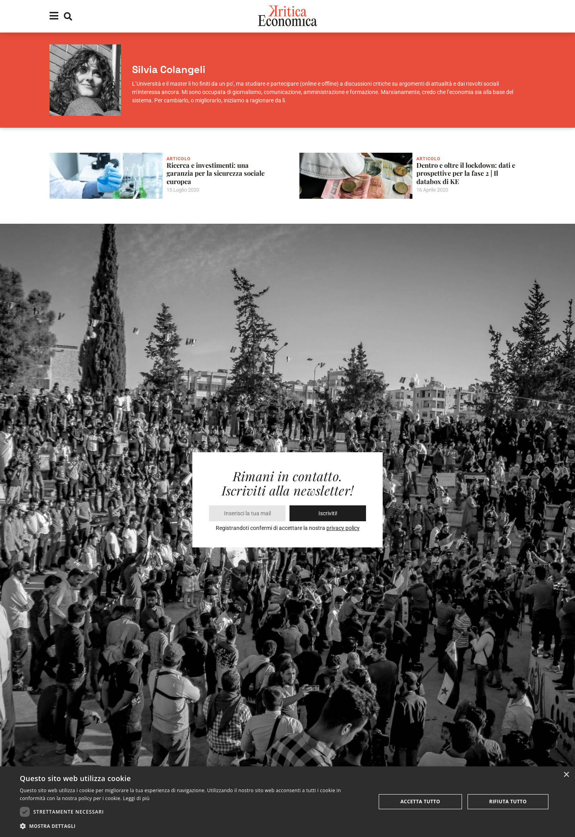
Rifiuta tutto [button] (508, 801)
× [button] (566, 775)
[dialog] (287, 801)
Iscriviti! (327, 513)
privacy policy (343, 528)
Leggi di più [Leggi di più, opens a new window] (136, 798)
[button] (192, 826)
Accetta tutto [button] (420, 801)
